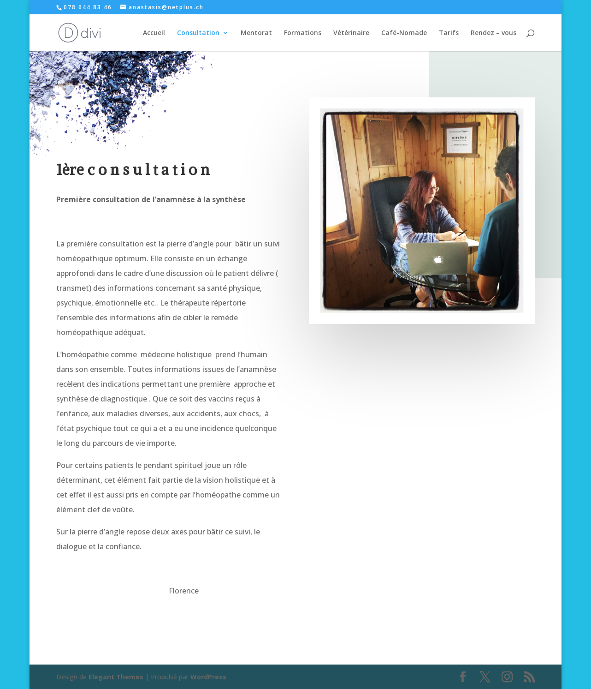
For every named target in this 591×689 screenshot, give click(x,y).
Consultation (198, 33)
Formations (302, 33)
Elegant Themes (116, 676)
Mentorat (256, 33)
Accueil (154, 33)
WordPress (208, 676)
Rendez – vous (493, 33)
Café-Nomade (404, 33)
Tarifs (449, 33)
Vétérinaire (351, 33)
